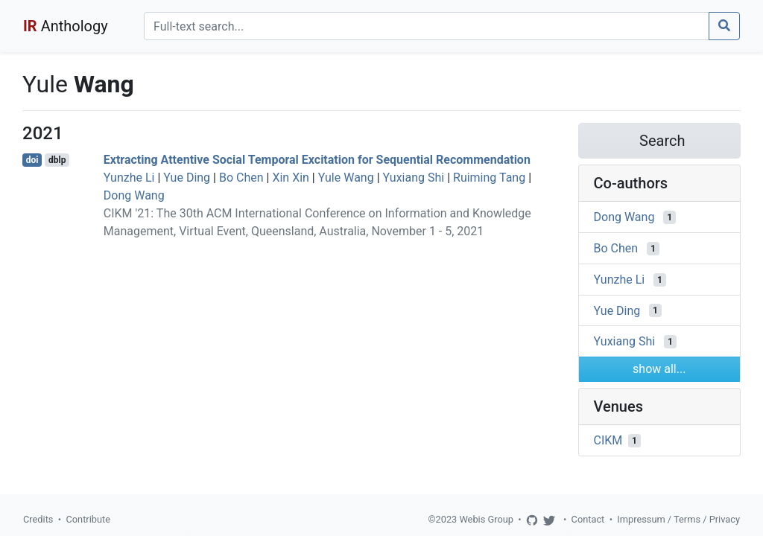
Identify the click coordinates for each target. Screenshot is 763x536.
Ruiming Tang (489, 177)
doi (32, 160)
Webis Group (486, 519)
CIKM (608, 440)
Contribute (88, 519)
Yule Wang (346, 177)
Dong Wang (134, 195)
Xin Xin (290, 177)
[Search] (426, 26)
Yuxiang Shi (414, 177)
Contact (588, 519)
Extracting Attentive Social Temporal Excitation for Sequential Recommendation (317, 160)
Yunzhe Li (129, 177)
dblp (57, 160)
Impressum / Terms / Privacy (678, 519)
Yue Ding (186, 177)
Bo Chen (241, 177)
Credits (38, 519)
